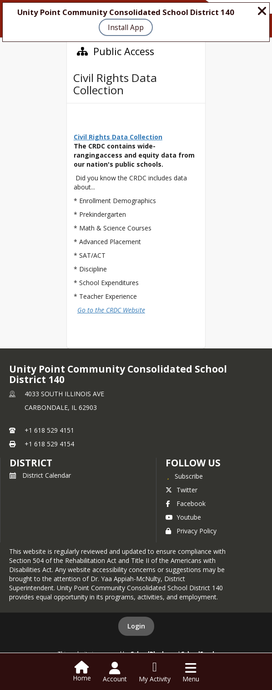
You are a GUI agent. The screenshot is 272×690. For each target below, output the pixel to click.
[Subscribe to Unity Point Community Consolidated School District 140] (184, 476)
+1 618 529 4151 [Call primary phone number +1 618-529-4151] (49, 430)
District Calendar (40, 475)
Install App (126, 27)
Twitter (181, 490)
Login (136, 626)
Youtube (183, 517)
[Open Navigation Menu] (190, 672)
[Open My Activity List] (155, 672)
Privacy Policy (191, 530)
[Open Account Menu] (115, 672)
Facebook (186, 503)
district (31, 462)
